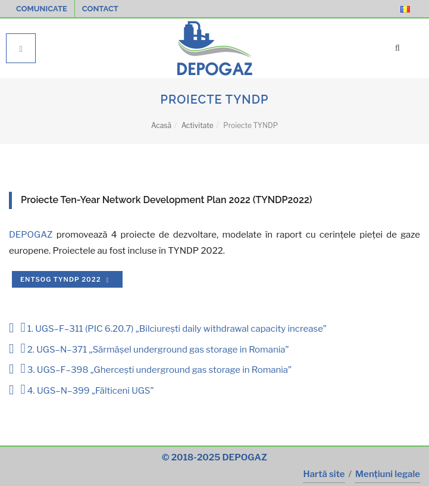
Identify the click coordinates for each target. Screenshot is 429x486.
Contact (100, 8)
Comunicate (41, 8)
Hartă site (324, 474)
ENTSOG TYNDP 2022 (66, 279)
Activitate (197, 125)
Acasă (161, 125)
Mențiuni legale (387, 474)
